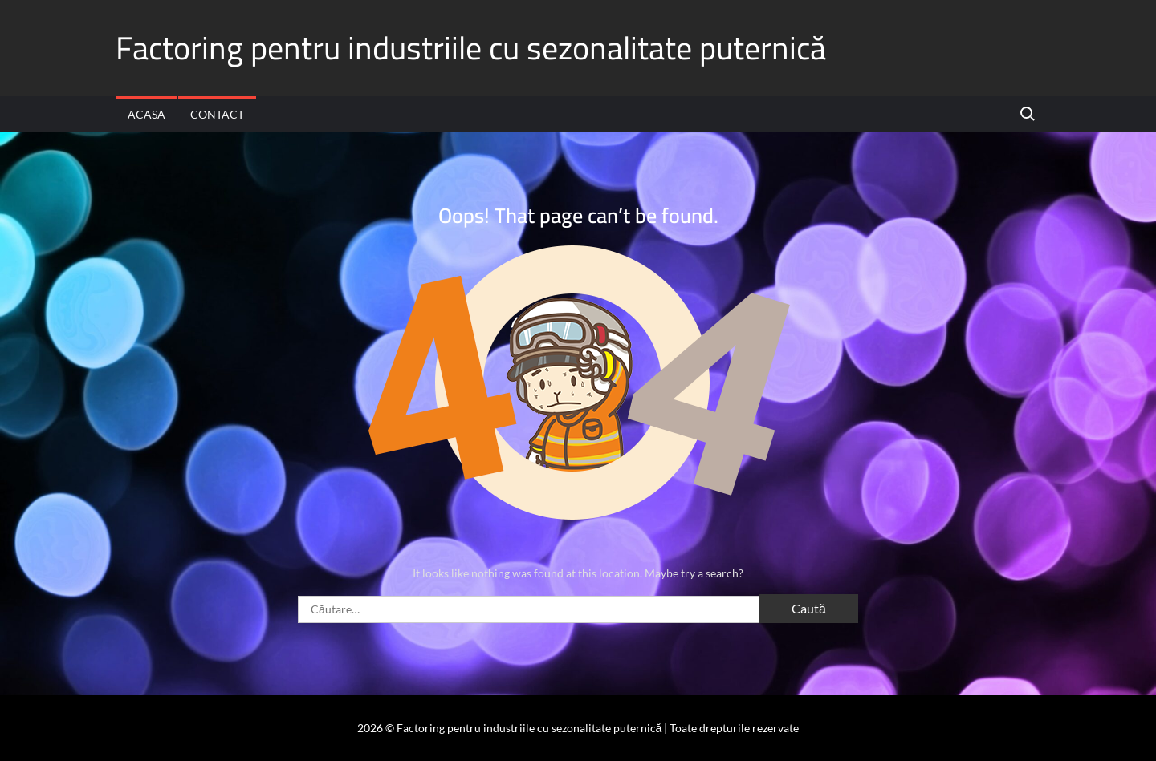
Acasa (146, 114)
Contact (217, 114)
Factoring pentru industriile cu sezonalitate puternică (471, 48)
